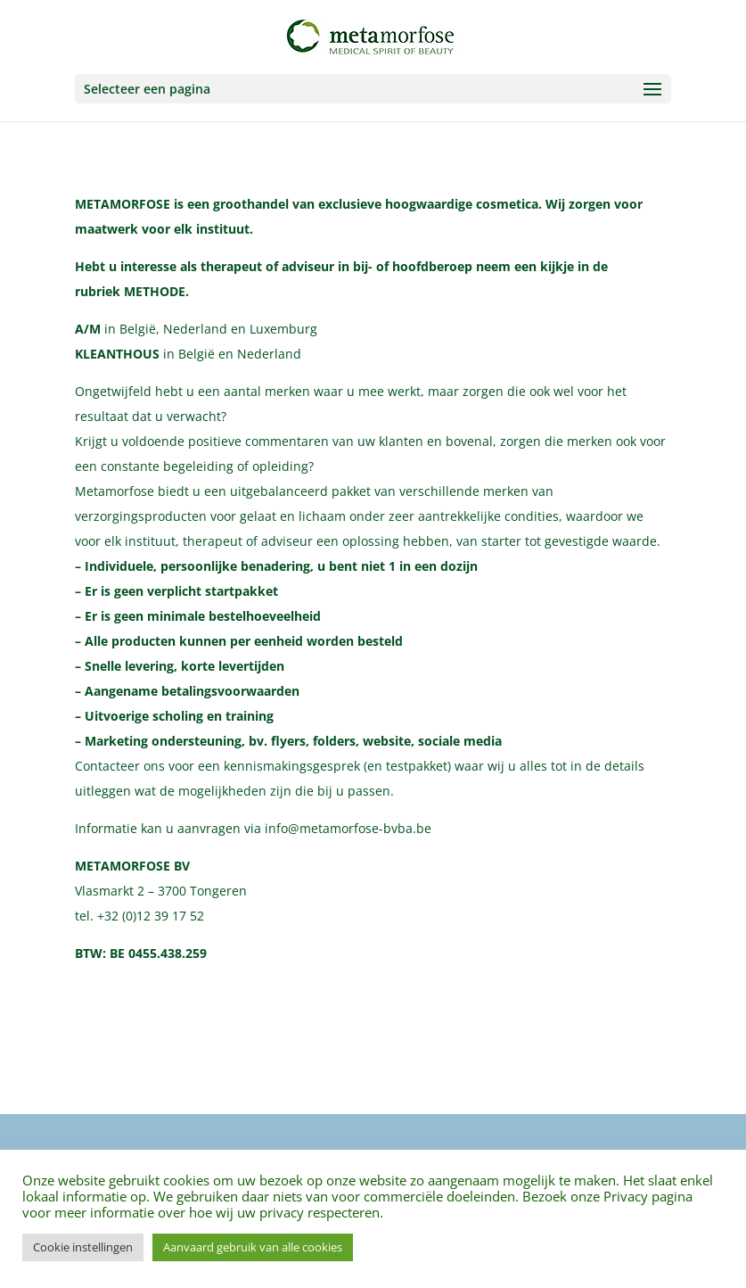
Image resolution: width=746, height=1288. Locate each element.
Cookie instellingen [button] (83, 1247)
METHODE (154, 291)
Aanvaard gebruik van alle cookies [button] (252, 1247)
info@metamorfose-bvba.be (348, 828)
